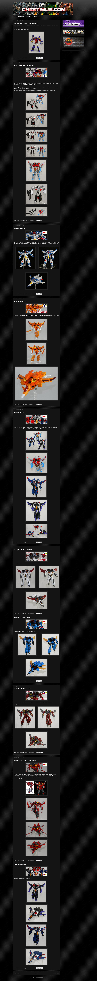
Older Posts (56, 973)
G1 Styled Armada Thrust (22, 688)
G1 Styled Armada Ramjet (23, 550)
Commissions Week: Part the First (26, 23)
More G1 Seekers (20, 864)
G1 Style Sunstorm (20, 301)
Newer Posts (17, 973)
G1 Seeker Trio (19, 412)
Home (36, 973)
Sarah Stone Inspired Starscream (25, 760)
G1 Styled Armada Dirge (22, 617)
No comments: (31, 57)
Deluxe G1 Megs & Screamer (24, 65)
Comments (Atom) (39, 977)
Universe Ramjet (19, 228)
